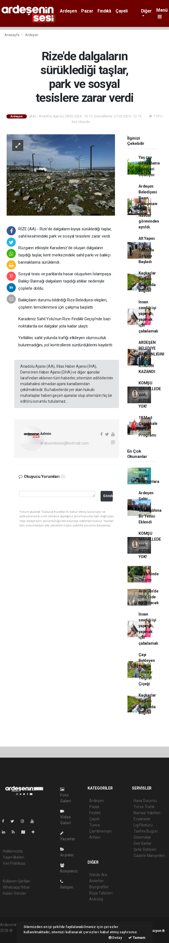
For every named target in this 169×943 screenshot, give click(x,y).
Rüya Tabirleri (100, 893)
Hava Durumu (145, 800)
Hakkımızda (13, 851)
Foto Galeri (65, 795)
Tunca (94, 825)
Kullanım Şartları (16, 881)
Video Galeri (65, 817)
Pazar (87, 11)
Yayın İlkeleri (13, 857)
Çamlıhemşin (100, 831)
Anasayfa (12, 35)
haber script (10, 936)
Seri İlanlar (143, 843)
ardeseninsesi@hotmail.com (64, 443)
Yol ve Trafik (144, 807)
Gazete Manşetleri (149, 855)
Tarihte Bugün (146, 831)
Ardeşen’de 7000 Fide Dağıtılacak (149, 597)
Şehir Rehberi (145, 849)
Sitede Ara (98, 875)
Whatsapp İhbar (16, 887)
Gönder (108, 496)
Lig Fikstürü (143, 825)
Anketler (96, 881)
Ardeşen (68, 11)
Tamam (136, 938)
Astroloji (96, 899)
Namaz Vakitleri (147, 813)
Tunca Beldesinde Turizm (149, 574)
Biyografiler (99, 887)
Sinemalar (142, 837)
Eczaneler (142, 819)
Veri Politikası (14, 863)
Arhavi (94, 837)
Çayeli (122, 11)
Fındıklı (104, 11)
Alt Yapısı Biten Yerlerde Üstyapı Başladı (147, 250)
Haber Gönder (14, 893)
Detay (115, 938)
